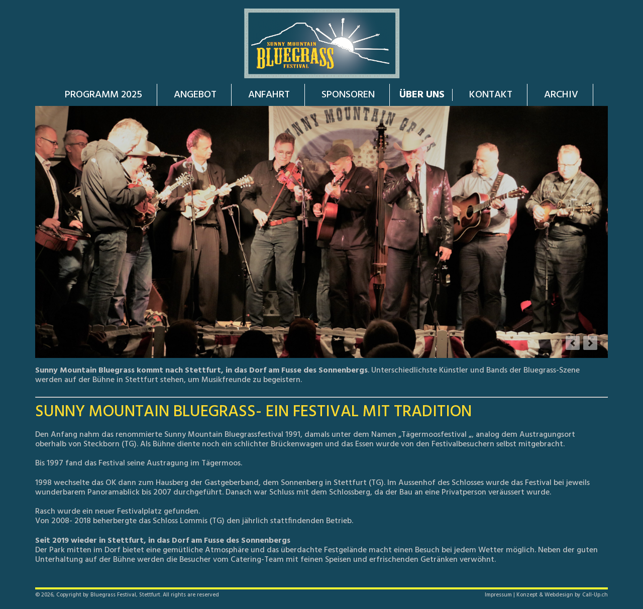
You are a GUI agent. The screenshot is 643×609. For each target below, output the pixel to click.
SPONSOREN (348, 95)
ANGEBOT (195, 95)
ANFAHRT (269, 95)
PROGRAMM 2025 (103, 95)
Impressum (498, 594)
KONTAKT (490, 95)
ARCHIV (561, 95)
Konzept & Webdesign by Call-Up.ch (562, 594)
